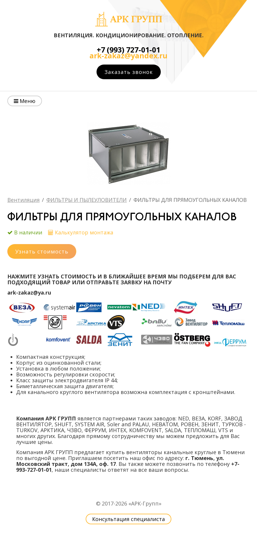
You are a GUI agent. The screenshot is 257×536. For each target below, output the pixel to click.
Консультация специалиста (128, 519)
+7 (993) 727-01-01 (128, 50)
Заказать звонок (128, 71)
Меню (24, 100)
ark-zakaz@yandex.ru (128, 55)
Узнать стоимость (41, 251)
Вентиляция (23, 200)
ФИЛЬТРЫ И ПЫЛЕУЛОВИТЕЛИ (86, 200)
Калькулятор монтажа (84, 232)
